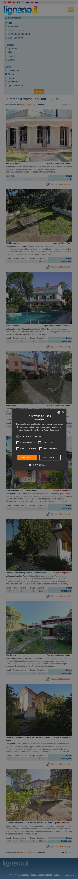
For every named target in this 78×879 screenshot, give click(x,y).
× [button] (63, 412)
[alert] (39, 439)
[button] (39, 464)
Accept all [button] (27, 457)
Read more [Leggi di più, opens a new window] (54, 430)
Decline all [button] (50, 457)
